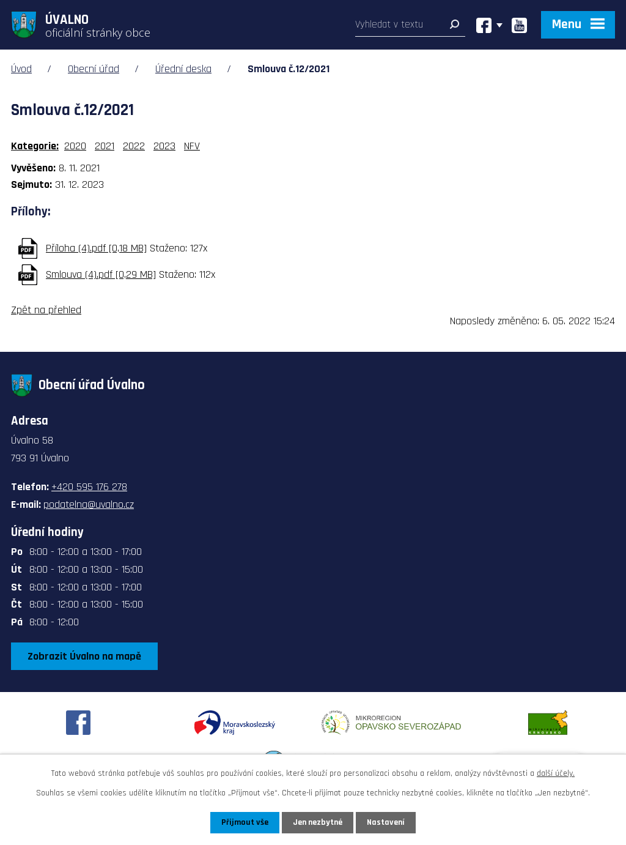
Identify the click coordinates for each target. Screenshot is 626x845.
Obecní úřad (93, 69)
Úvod (21, 69)
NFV (192, 146)
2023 (164, 146)
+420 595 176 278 (89, 487)
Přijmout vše (244, 822)
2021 (104, 146)
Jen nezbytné (317, 822)
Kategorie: (35, 146)
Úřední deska (183, 69)
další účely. (556, 773)
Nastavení (386, 822)
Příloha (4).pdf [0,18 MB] (96, 248)
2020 (75, 146)
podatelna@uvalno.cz (88, 504)
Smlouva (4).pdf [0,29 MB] (101, 274)
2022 (134, 146)
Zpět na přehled (46, 310)
